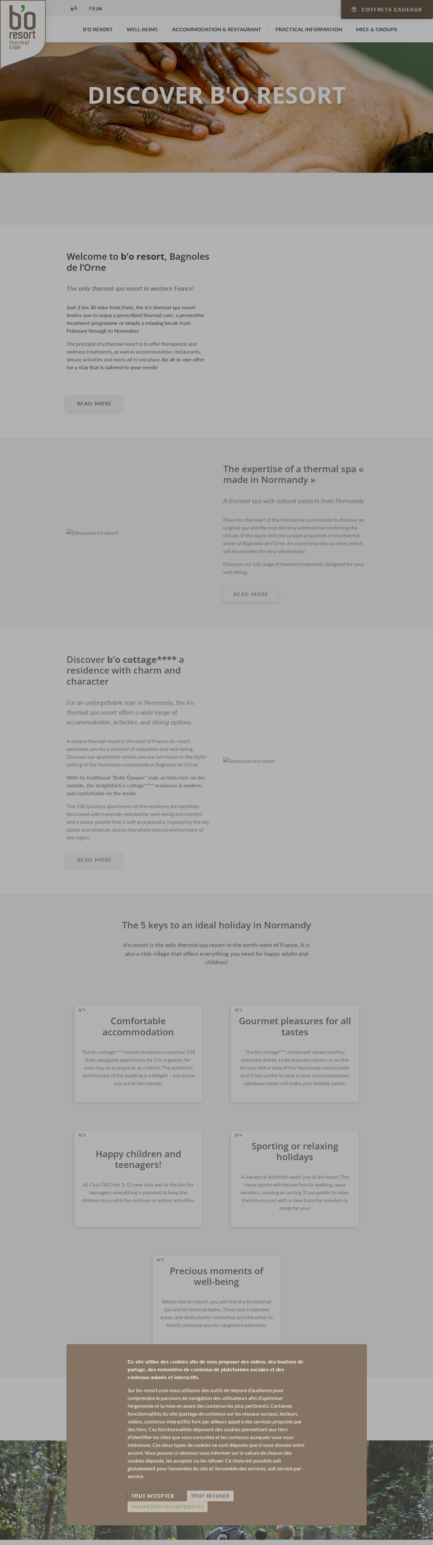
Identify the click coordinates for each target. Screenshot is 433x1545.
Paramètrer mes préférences (167, 1506)
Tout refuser (210, 1496)
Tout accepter (152, 1496)
